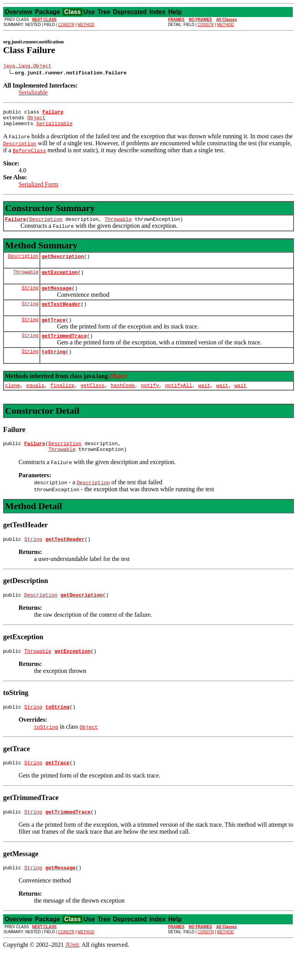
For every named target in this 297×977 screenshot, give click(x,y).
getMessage (56, 297)
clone (12, 400)
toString (53, 365)
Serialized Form (38, 189)
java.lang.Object (27, 66)
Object (36, 120)
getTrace (53, 331)
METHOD (86, 24)
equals (35, 400)
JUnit (72, 970)
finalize (62, 400)
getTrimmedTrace (64, 348)
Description (45, 224)
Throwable (117, 224)
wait (204, 400)
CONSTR (66, 24)
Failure (15, 224)
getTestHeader (60, 314)
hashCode (123, 400)
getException (59, 280)
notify (150, 400)
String (30, 297)
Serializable (33, 93)
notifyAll (178, 400)
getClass (92, 400)
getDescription (62, 263)
